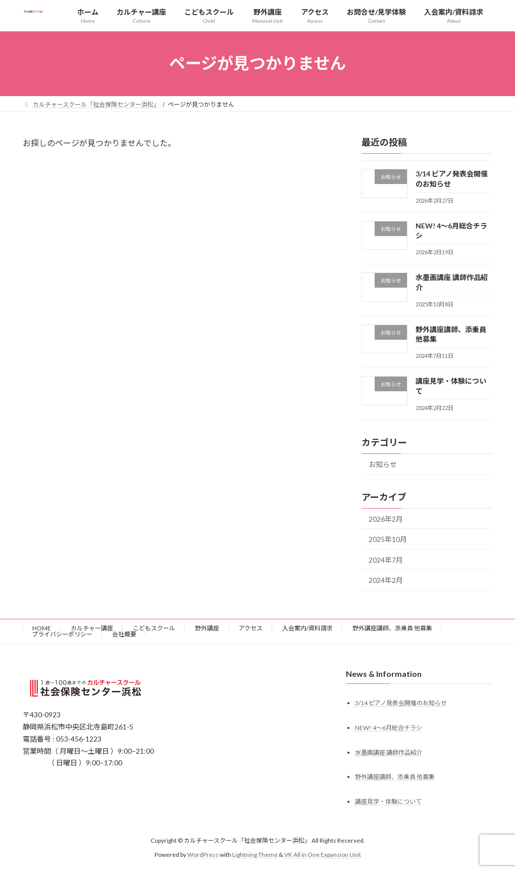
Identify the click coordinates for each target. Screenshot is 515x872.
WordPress (203, 854)
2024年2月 (386, 580)
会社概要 (124, 634)
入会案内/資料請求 (307, 628)
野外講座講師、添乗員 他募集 (392, 628)
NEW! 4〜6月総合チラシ (388, 727)
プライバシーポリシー (62, 634)
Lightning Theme (255, 854)
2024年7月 (386, 559)
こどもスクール (154, 628)
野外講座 (207, 628)
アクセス (251, 628)
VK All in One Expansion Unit (322, 854)
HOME (41, 628)
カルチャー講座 (92, 628)
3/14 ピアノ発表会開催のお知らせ (401, 702)
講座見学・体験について (388, 801)
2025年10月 (388, 539)
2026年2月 (386, 518)
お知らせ (383, 464)
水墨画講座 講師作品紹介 (389, 752)
